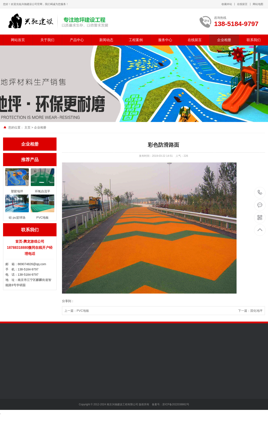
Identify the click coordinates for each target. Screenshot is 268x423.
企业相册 (224, 40)
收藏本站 (227, 4)
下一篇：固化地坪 (250, 310)
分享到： (68, 301)
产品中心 (77, 40)
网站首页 (18, 40)
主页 (27, 127)
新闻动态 (106, 40)
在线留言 (242, 4)
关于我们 (47, 40)
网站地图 (258, 4)
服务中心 (165, 40)
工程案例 (136, 40)
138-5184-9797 (260, 192)
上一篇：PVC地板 (76, 310)
